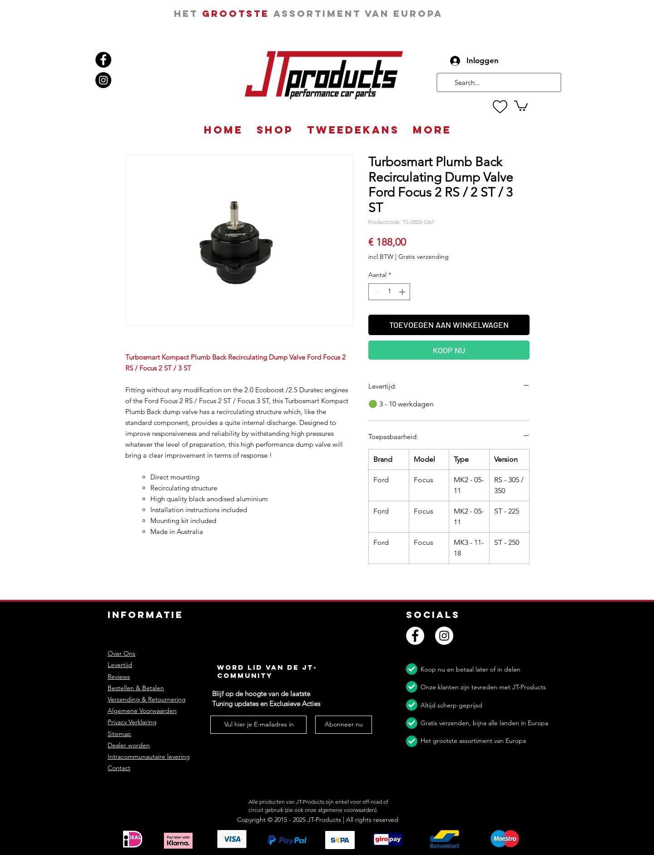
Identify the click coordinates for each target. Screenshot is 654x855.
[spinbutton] (389, 292)
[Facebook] (103, 60)
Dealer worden (129, 745)
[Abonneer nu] (343, 725)
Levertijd (120, 665)
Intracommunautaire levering (149, 756)
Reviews (119, 676)
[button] (521, 105)
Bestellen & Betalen (136, 688)
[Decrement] (375, 292)
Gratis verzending (423, 256)
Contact (119, 768)
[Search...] (498, 82)
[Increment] (403, 292)
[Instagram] (103, 80)
